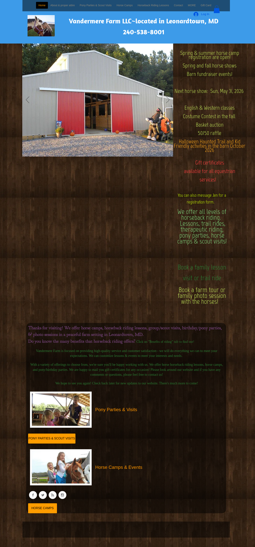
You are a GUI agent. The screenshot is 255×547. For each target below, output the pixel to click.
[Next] (168, 100)
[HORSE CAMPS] (42, 508)
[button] (217, 9)
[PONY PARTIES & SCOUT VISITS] (51, 439)
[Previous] (27, 100)
